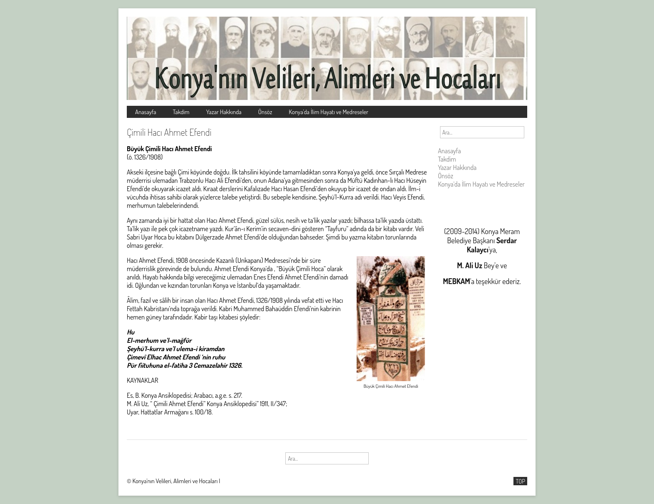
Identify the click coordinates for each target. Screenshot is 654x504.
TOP (520, 481)
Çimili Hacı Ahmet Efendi (169, 132)
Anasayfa (145, 111)
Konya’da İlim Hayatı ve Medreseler (329, 111)
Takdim (181, 111)
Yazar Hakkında (223, 111)
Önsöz (265, 111)
